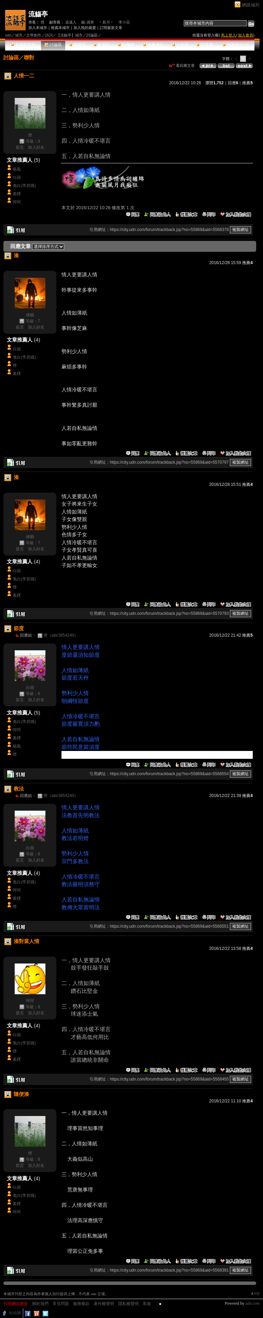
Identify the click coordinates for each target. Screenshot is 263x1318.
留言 (20, 147)
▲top (255, 1293)
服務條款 (81, 1303)
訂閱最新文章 (111, 28)
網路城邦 (251, 5)
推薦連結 (153, 44)
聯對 (29, 57)
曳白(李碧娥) (24, 185)
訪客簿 (204, 44)
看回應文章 (182, 65)
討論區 (53, 44)
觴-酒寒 (87, 22)
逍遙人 (71, 22)
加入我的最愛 (84, 28)
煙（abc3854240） (60, 635)
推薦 (247, 83)
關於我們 (40, 1303)
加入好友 (36, 147)
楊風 (17, 169)
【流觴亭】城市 (69, 35)
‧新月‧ (106, 22)
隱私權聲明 (128, 1303)
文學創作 (33, 35)
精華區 (77, 44)
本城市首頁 (23, 44)
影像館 (125, 44)
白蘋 (17, 177)
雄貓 (30, 315)
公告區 (180, 44)
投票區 (101, 44)
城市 (19, 35)
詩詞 (49, 35)
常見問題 (61, 1303)
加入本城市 (37, 28)
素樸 (17, 193)
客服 (147, 1303)
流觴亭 (38, 14)
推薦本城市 (60, 28)
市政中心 (235, 44)
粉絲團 (15, 1312)
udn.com (252, 1303)
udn (8, 35)
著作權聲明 (104, 1303)
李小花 (124, 22)
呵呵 (17, 202)
